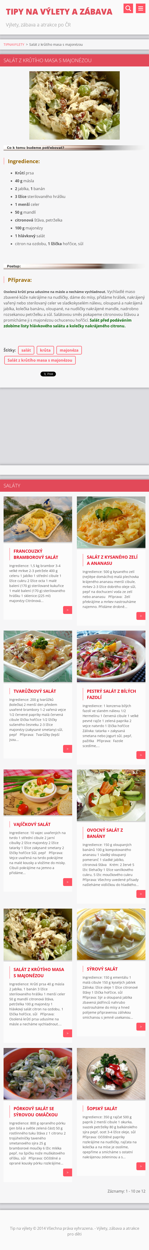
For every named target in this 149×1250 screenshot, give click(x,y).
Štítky (9, 350)
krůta (45, 350)
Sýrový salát (102, 969)
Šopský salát (102, 1108)
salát (26, 350)
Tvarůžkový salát (35, 691)
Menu (140, 8)
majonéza (69, 350)
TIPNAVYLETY (14, 44)
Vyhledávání (128, 8)
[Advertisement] (74, 425)
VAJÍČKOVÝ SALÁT (32, 824)
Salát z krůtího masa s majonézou (40, 360)
